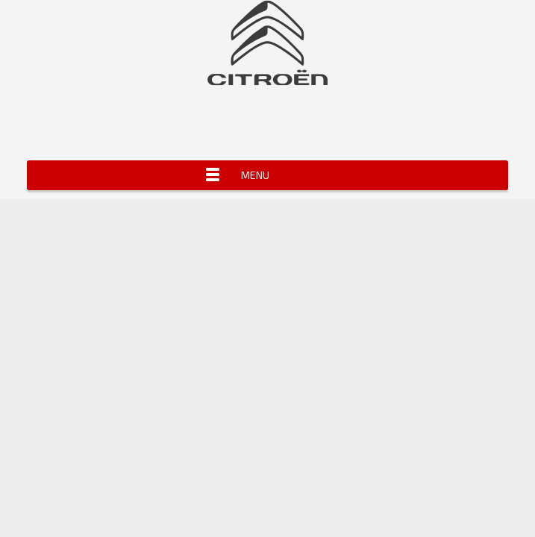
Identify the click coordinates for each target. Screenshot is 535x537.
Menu (255, 175)
